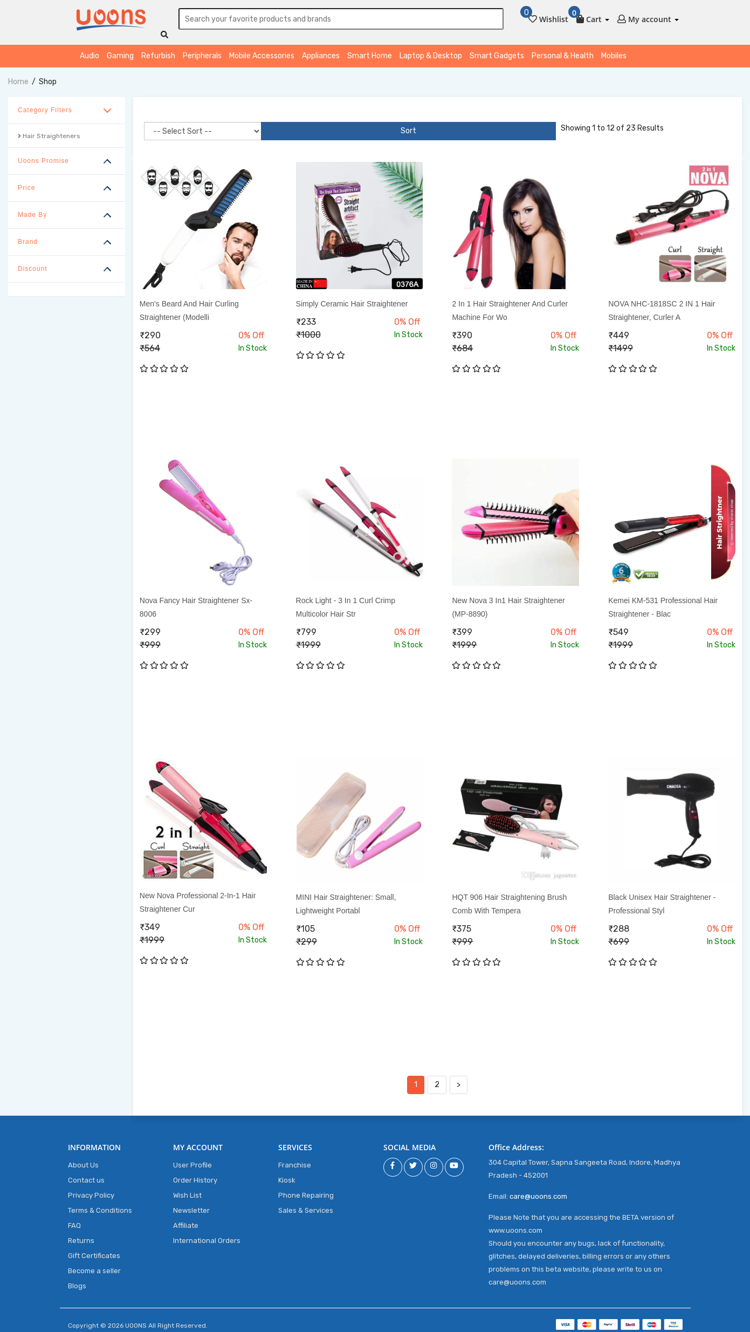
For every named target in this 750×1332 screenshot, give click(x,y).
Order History (195, 1175)
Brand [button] (28, 236)
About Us (83, 1160)
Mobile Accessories (261, 50)
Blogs (77, 1280)
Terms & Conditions (100, 1205)
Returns (81, 1235)
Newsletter (191, 1205)
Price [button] (26, 182)
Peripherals (202, 50)
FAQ (74, 1220)
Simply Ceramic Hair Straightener (352, 298)
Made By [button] (32, 209)
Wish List (187, 1190)
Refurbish (158, 50)
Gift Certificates (94, 1250)
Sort (279, 125)
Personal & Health (563, 50)
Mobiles (614, 50)
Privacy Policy (91, 1190)
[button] (593, 17)
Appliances (321, 50)
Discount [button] (32, 263)
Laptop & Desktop (431, 50)
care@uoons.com (538, 1191)
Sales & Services (305, 1205)
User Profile (192, 1160)
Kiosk (286, 1175)
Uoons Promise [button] (43, 155)
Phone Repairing (306, 1190)
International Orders (206, 1235)
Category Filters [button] (45, 104)
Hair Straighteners (49, 130)
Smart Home (369, 50)
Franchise (294, 1160)
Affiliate (185, 1220)
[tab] (66, 105)
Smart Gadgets (497, 50)
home (18, 76)
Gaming (120, 50)
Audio (89, 50)
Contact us (86, 1175)
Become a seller (94, 1265)
